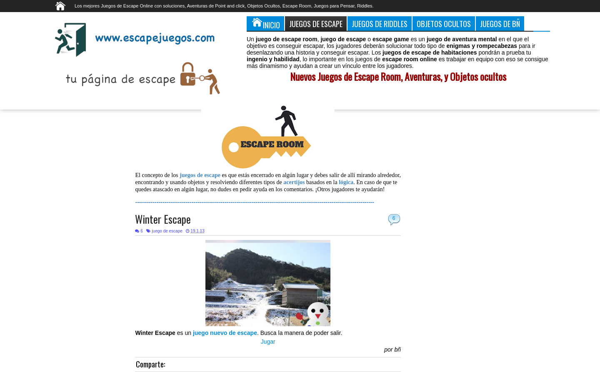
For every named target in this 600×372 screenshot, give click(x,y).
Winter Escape (163, 219)
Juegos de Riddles (380, 23)
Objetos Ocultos (444, 23)
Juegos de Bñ (500, 23)
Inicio (265, 23)
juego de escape (167, 231)
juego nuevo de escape (225, 333)
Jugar (268, 341)
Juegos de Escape (315, 23)
